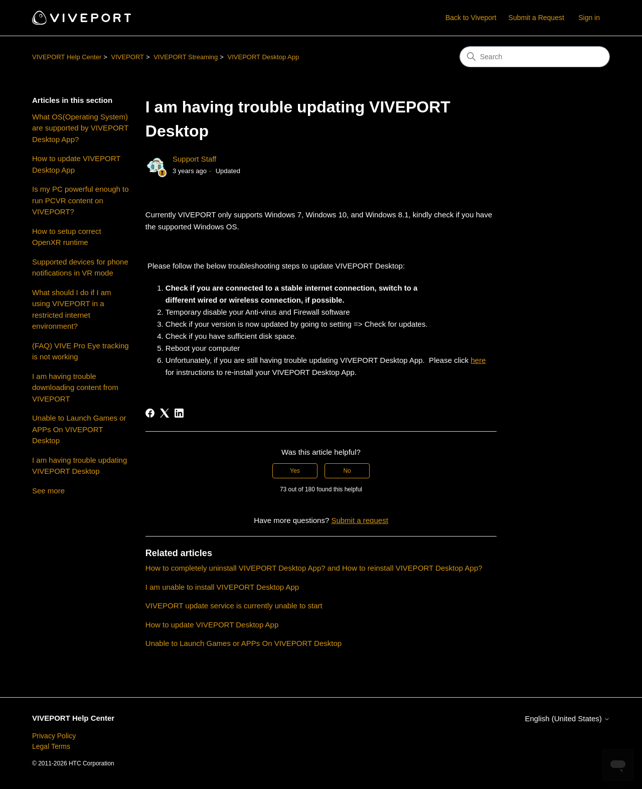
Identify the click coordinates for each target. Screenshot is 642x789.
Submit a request (359, 520)
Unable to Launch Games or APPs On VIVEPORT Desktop (79, 429)
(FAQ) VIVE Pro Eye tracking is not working (80, 351)
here (478, 360)
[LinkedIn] (179, 413)
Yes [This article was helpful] (295, 470)
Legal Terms (51, 746)
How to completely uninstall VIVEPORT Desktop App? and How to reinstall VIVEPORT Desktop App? (314, 568)
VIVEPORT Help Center (66, 57)
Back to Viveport (471, 18)
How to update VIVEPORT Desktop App (76, 164)
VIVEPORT (127, 57)
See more (48, 490)
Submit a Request (536, 18)
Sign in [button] (589, 18)
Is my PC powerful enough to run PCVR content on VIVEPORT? (80, 200)
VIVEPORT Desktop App (263, 57)
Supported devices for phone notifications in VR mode (80, 267)
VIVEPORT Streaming (185, 57)
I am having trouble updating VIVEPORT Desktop (79, 466)
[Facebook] (149, 413)
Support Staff (194, 159)
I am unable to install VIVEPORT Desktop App (222, 587)
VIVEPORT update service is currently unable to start (234, 605)
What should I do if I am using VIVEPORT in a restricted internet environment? (71, 309)
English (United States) (567, 718)
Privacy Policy (54, 736)
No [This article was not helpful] (347, 470)
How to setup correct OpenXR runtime (66, 237)
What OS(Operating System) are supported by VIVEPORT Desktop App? (80, 128)
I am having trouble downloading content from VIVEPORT (75, 387)
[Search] (534, 57)
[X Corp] (164, 413)
